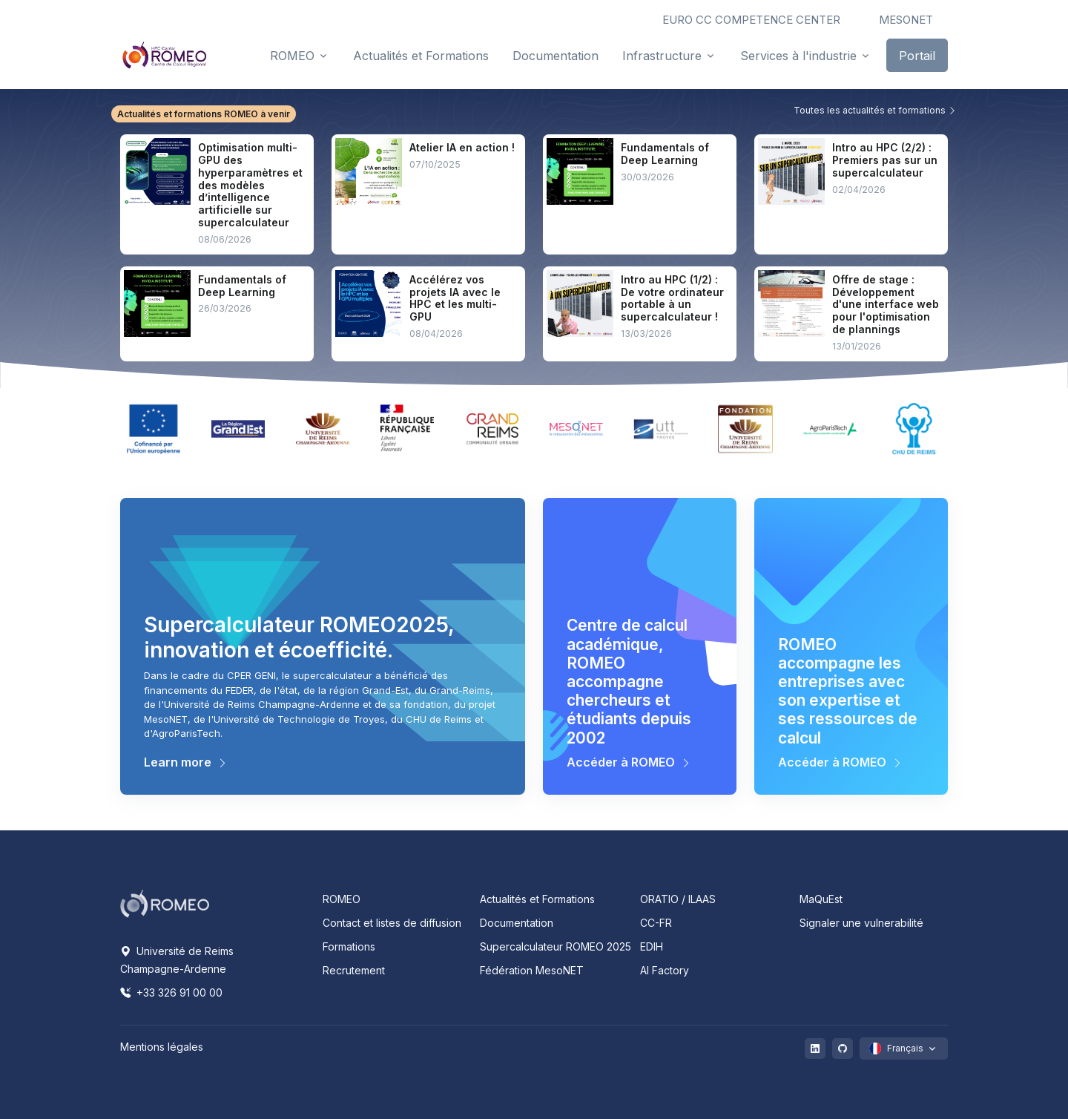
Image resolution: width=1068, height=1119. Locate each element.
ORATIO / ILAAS (678, 899)
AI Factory (664, 970)
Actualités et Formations (537, 899)
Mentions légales (161, 1046)
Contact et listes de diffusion (392, 922)
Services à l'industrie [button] (798, 55)
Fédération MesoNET (532, 970)
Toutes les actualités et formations (875, 110)
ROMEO (341, 899)
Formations (349, 946)
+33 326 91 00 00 (171, 992)
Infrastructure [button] (662, 55)
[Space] (164, 902)
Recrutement (354, 970)
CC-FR (656, 922)
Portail (917, 55)
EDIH (651, 946)
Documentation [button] (555, 55)
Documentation (516, 922)
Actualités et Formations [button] (421, 55)
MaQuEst (821, 899)
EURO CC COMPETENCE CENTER (751, 20)
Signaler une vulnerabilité (861, 922)
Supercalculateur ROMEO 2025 (555, 946)
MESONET (906, 20)
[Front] (164, 54)
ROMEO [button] (292, 55)
